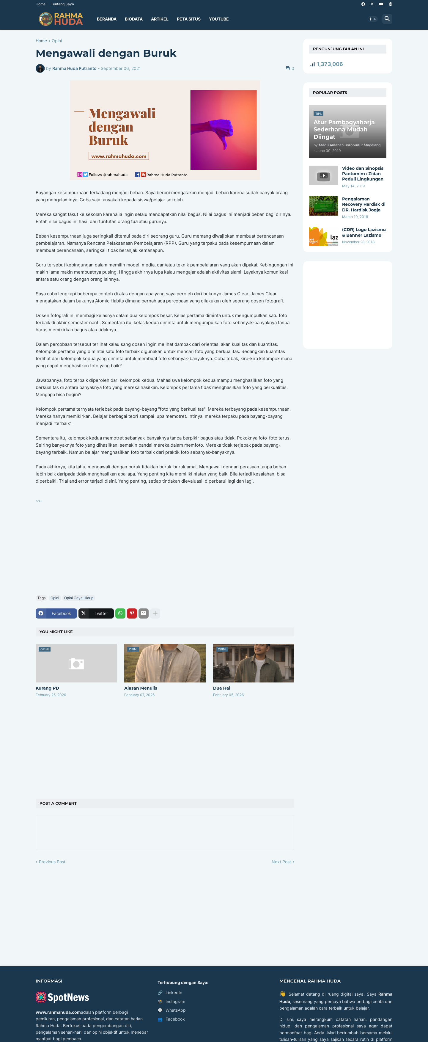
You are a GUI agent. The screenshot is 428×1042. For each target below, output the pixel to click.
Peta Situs (189, 18)
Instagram (171, 1002)
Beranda (107, 18)
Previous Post (52, 861)
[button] (373, 19)
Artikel (160, 18)
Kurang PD (47, 688)
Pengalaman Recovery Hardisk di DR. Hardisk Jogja (363, 204)
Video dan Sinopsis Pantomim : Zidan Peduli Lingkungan (362, 174)
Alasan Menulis (140, 688)
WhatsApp (172, 1010)
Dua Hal (221, 688)
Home (40, 4)
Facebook (171, 1019)
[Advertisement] (165, 546)
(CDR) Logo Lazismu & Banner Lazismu (364, 232)
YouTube (219, 18)
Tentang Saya (62, 4)
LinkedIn (170, 993)
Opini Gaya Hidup (78, 598)
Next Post (281, 861)
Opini (57, 41)
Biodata (134, 18)
